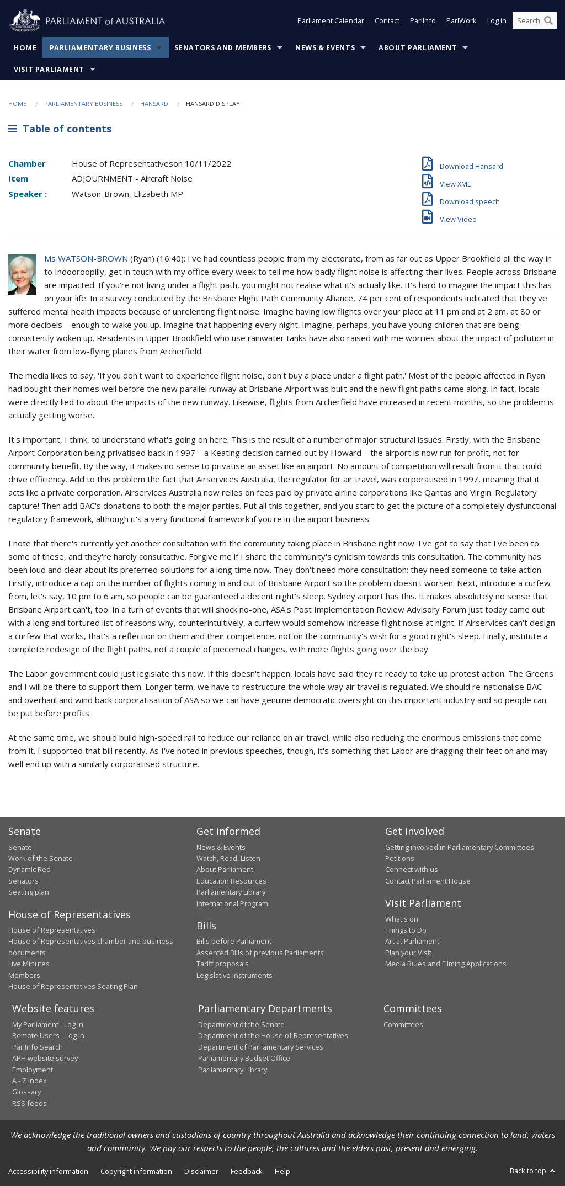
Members (24, 975)
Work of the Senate (40, 858)
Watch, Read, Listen (228, 858)
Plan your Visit (408, 953)
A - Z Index (29, 1081)
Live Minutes (29, 964)
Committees (403, 1024)
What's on (401, 919)
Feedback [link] (247, 1171)
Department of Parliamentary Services (260, 1047)
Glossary (26, 1092)
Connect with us (411, 869)
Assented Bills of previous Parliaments (260, 953)
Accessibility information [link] (48, 1171)
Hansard (154, 103)
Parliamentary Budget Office (244, 1058)
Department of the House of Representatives (273, 1035)
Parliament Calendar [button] (330, 21)
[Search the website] (535, 21)
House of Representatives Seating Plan (73, 986)
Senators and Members (222, 47)
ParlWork (461, 21)
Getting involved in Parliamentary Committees (459, 847)
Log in (497, 21)
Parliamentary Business (100, 47)
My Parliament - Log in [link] (47, 1024)
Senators (23, 881)
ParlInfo (423, 21)
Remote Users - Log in (48, 1035)
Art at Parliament (412, 941)
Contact (387, 21)
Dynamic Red (29, 869)
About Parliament (418, 47)
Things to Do (406, 930)
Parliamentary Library (230, 892)
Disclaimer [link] (201, 1171)
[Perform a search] (548, 21)
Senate (20, 847)
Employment (32, 1070)
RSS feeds (29, 1103)
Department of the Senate (241, 1024)
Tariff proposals (222, 964)
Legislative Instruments (234, 975)
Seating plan (28, 892)
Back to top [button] (533, 1171)
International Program (232, 903)
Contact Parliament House (428, 881)
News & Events (325, 47)
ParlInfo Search (37, 1047)
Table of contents (59, 128)
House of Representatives (51, 930)
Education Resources (231, 881)
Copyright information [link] (136, 1171)
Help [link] (282, 1171)
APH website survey (45, 1058)
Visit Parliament (49, 69)
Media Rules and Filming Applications (446, 964)
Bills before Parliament (233, 941)
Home (25, 47)
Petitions (399, 858)
